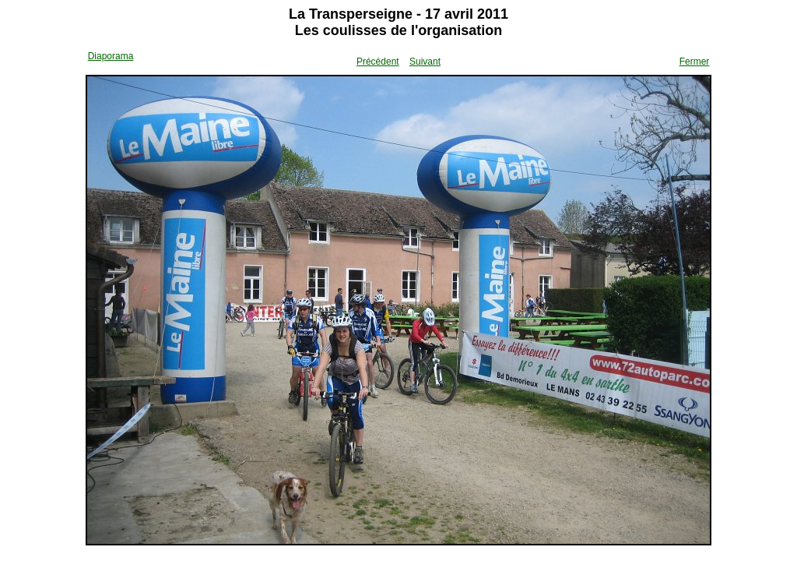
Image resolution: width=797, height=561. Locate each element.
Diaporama (111, 56)
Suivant (425, 61)
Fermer (694, 61)
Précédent (377, 61)
